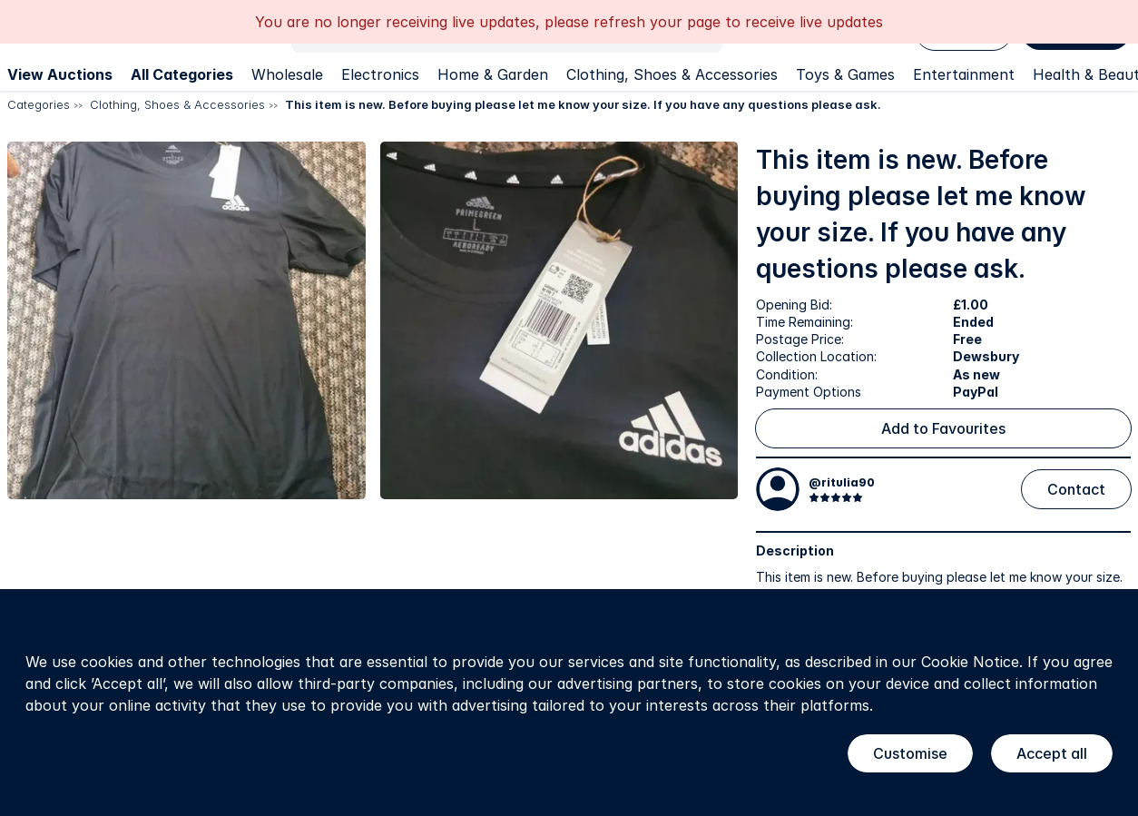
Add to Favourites (943, 428)
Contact (1076, 489)
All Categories (182, 74)
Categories (38, 104)
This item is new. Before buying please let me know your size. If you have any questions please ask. (583, 104)
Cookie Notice (970, 662)
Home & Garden (492, 74)
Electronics (380, 74)
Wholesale (287, 74)
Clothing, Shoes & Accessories (672, 74)
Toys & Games (845, 74)
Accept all (1051, 753)
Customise (910, 753)
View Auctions (60, 74)
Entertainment (964, 74)
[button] (186, 321)
